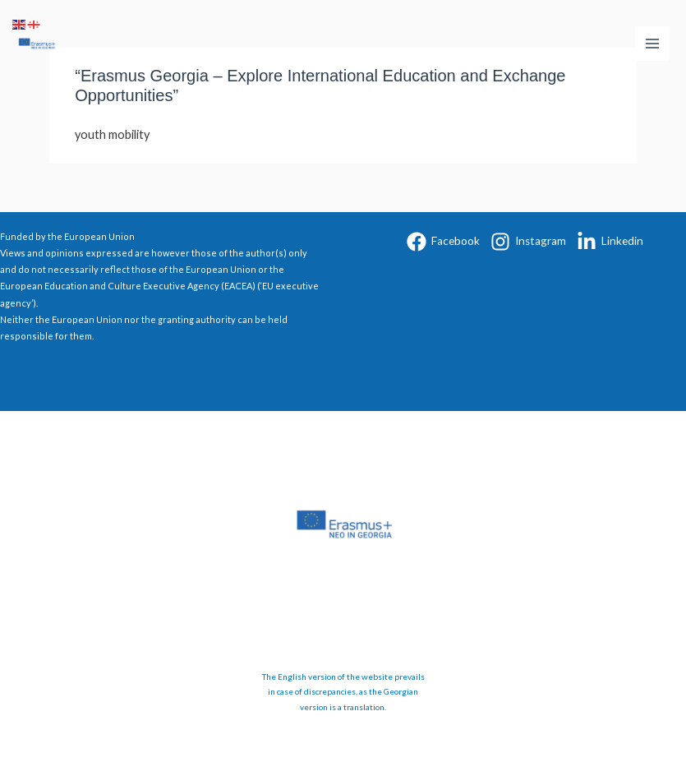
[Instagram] (528, 242)
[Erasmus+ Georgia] (37, 43)
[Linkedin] (610, 242)
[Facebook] (443, 242)
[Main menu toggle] (652, 43)
